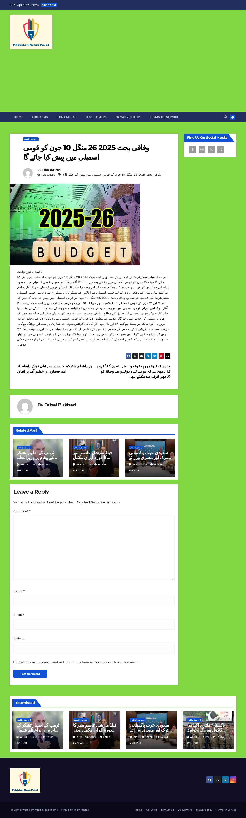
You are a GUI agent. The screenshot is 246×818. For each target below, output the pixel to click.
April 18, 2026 (30, 737)
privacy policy (128, 117)
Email (19, 615)
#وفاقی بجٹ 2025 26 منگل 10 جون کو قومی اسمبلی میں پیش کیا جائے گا (112, 174)
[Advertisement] (123, 83)
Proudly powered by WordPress (29, 809)
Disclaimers (96, 117)
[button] (225, 117)
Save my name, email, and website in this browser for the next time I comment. (78, 662)
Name (19, 591)
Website (19, 638)
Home (18, 117)
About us (40, 117)
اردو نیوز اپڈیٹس (30, 139)
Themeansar (81, 809)
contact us (67, 117)
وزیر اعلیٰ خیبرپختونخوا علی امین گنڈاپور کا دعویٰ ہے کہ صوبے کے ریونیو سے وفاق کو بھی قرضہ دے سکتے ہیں (133, 371)
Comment (22, 511)
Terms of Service (164, 117)
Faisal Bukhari (51, 170)
